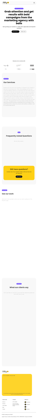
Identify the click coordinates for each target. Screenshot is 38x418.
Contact (3, 412)
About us (3, 405)
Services (3, 407)
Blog (3, 410)
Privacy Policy (16, 396)
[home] (6, 3)
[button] (34, 3)
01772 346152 (15, 405)
